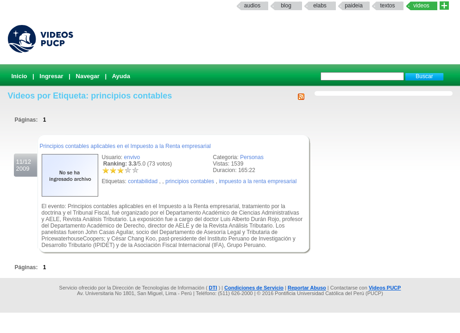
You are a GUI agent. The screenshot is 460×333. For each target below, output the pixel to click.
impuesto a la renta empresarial (257, 181)
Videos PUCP (385, 287)
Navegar (88, 76)
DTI (213, 287)
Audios (252, 5)
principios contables (189, 181)
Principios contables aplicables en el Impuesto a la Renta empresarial (125, 146)
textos (387, 5)
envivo (132, 157)
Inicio (19, 76)
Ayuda (121, 76)
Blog (286, 5)
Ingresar (51, 76)
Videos (421, 5)
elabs (320, 5)
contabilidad (143, 181)
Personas (252, 157)
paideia (354, 5)
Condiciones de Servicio (254, 287)
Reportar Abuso (307, 287)
